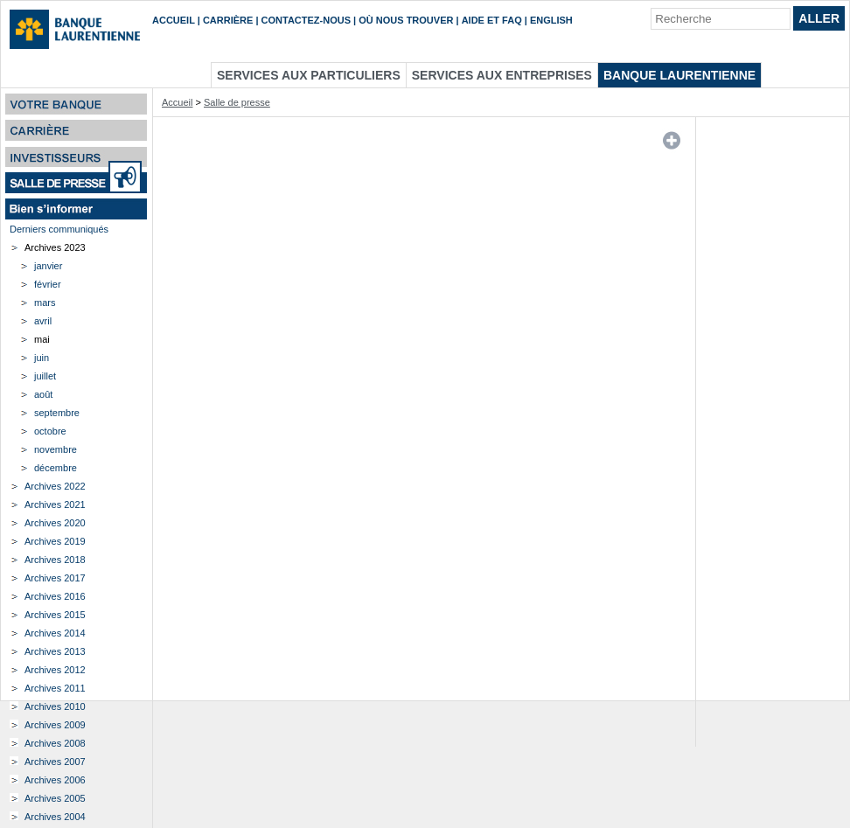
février (47, 284)
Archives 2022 (55, 486)
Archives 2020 (55, 523)
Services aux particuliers (309, 75)
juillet (45, 376)
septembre (57, 412)
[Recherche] (721, 19)
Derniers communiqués (59, 229)
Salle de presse (237, 102)
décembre (55, 468)
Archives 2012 (55, 669)
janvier (48, 266)
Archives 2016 (55, 596)
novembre (55, 449)
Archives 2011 (55, 688)
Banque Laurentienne (679, 75)
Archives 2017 (55, 578)
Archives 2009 (55, 725)
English (551, 20)
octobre (50, 431)
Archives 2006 (55, 780)
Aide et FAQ (492, 20)
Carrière (228, 20)
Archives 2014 (55, 633)
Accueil (173, 20)
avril (43, 321)
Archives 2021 (55, 504)
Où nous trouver (406, 20)
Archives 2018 (55, 559)
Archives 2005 (55, 798)
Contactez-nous (306, 20)
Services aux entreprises (502, 75)
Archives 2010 (55, 706)
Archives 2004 (55, 816)
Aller (819, 18)
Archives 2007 (55, 761)
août (43, 394)
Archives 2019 (55, 541)
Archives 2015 (55, 614)
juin (41, 357)
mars (44, 302)
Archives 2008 (55, 743)
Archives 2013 (55, 651)
